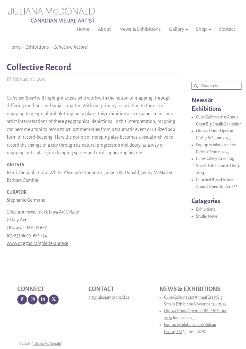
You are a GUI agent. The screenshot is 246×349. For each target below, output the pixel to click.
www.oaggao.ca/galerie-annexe (37, 243)
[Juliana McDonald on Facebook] (22, 299)
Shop (205, 29)
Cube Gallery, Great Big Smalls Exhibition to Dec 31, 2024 (219, 166)
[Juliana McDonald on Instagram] (32, 299)
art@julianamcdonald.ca (108, 297)
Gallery (180, 29)
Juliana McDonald (46, 344)
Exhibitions (37, 47)
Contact (227, 29)
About (104, 29)
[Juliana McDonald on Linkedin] (43, 299)
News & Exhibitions (140, 29)
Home (83, 29)
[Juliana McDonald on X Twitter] (54, 299)
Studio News (206, 216)
